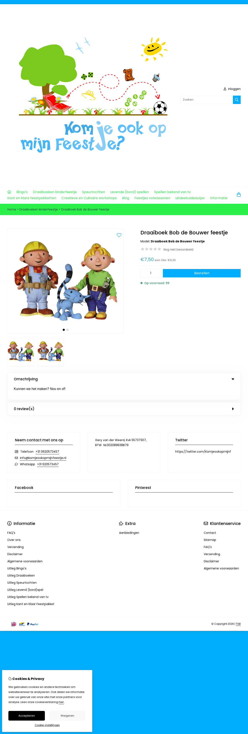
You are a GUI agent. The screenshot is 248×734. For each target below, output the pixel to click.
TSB (238, 609)
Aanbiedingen (129, 518)
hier (61, 702)
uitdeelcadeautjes (190, 198)
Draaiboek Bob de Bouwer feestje (85, 209)
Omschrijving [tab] (124, 379)
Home (11, 209)
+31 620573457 (48, 449)
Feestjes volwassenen (152, 198)
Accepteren (26, 716)
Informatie (218, 198)
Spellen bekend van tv (172, 192)
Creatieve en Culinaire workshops (89, 198)
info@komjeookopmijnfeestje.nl (43, 443)
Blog (125, 198)
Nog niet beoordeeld (178, 249)
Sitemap (210, 525)
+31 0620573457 (47, 437)
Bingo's (22, 192)
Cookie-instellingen (47, 725)
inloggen (232, 89)
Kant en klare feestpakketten (31, 198)
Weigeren (67, 716)
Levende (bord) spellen (129, 192)
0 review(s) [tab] (124, 394)
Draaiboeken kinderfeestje (55, 192)
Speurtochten (93, 192)
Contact (210, 518)
